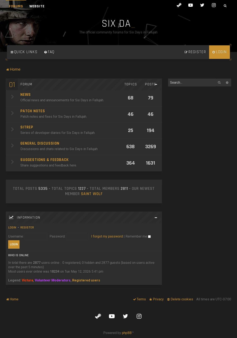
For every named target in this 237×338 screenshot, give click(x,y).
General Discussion (39, 143)
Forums (16, 6)
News (25, 94)
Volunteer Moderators (53, 280)
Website (37, 6)
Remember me (138, 236)
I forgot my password (107, 236)
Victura (27, 280)
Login (12, 227)
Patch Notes (32, 111)
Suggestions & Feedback (44, 159)
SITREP (26, 127)
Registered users (86, 280)
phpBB (127, 333)
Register (27, 227)
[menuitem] (49, 52)
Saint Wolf (92, 194)
